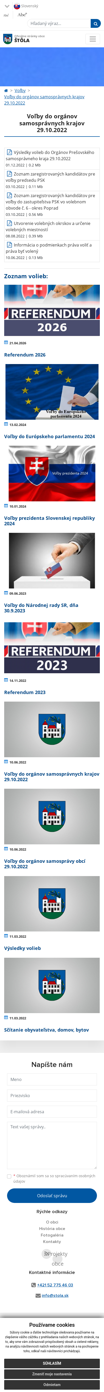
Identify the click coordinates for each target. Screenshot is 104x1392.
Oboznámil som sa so (54, 1178)
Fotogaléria (52, 1235)
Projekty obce (57, 1259)
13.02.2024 (17, 424)
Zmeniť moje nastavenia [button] (52, 1376)
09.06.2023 (17, 593)
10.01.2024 (17, 506)
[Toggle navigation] (92, 39)
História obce (52, 1229)
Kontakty (52, 1242)
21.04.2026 (17, 343)
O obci (52, 1222)
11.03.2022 (17, 936)
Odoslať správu (52, 1196)
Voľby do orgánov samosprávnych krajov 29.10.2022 (44, 100)
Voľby (20, 90)
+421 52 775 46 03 (55, 1285)
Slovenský (26, 6)
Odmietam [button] (51, 1387)
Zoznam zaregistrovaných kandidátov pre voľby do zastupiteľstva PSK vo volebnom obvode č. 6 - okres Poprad (50, 202)
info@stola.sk (55, 1295)
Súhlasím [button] (52, 1365)
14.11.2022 (17, 680)
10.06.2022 (17, 762)
